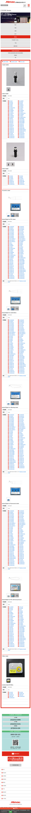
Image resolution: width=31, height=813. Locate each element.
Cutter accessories (15, 50)
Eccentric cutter (14, 61)
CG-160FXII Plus (22, 117)
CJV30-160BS (21, 122)
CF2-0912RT (21, 226)
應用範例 (4, 779)
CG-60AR (21, 103)
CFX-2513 (11, 102)
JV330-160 (11, 696)
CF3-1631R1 (11, 237)
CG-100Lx (21, 109)
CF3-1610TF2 (21, 236)
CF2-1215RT (11, 230)
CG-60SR (21, 244)
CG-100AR (21, 107)
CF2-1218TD (11, 234)
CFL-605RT (21, 100)
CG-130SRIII (11, 115)
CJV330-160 (21, 132)
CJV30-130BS (21, 121)
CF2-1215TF (21, 232)
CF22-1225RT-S (22, 238)
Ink (15, 57)
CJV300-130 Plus (22, 129)
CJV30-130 (11, 121)
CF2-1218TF (21, 234)
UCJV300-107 (21, 134)
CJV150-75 (11, 264)
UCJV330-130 (11, 137)
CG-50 (10, 242)
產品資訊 (4, 772)
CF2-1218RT (11, 233)
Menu (29, 5)
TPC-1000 (11, 133)
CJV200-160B (21, 128)
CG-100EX (11, 109)
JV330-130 (21, 694)
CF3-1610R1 (11, 236)
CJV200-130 (21, 126)
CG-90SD (21, 248)
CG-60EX (11, 104)
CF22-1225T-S (12, 240)
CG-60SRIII (21, 104)
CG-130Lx (11, 114)
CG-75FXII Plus (12, 107)
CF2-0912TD (21, 227)
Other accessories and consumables (15, 52)
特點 (15, 27)
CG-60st (20, 245)
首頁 (3, 769)
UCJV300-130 (11, 136)
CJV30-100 (11, 119)
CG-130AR (11, 111)
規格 (15, 30)
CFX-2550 (11, 103)
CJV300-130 (11, 129)
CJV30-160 (11, 122)
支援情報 (4, 785)
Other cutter (22, 61)
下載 (15, 43)
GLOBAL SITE (4, 5)
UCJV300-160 (21, 136)
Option (15, 55)
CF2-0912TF (11, 229)
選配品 (15, 36)
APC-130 (10, 100)
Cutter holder (5, 61)
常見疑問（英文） (15, 40)
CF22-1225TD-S (22, 240)
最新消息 (15, 46)
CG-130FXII (11, 113)
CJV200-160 (11, 128)
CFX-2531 (21, 102)
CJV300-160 (11, 130)
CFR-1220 (21, 606)
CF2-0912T (11, 227)
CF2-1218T (21, 233)
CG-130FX (21, 111)
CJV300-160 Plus (22, 130)
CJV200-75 (11, 126)
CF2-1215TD (11, 232)
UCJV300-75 (11, 134)
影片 (15, 33)
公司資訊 (4, 798)
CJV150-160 (21, 125)
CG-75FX (11, 106)
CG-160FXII (11, 117)
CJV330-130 (11, 132)
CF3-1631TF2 (21, 237)
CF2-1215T (21, 230)
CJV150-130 (11, 125)
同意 (10, 811)
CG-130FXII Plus (22, 113)
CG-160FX (21, 115)
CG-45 (20, 609)
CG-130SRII (21, 114)
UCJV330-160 (21, 137)
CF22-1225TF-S (12, 241)
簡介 (15, 24)
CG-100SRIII (21, 110)
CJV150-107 (21, 264)
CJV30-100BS (21, 119)
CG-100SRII (11, 110)
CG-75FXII (21, 106)
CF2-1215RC (21, 229)
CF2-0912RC (11, 226)
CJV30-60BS (21, 118)
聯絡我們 (4, 792)
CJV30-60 (11, 118)
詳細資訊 (15, 811)
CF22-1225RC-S (12, 238)
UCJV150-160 (21, 133)
